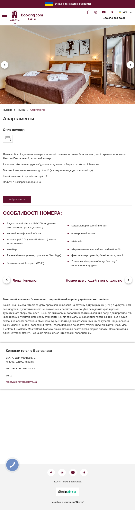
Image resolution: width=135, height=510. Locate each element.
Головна (7, 110)
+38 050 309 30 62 (114, 18)
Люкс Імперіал (25, 280)
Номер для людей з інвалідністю (94, 280)
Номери (21, 110)
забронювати (17, 199)
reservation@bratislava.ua (21, 382)
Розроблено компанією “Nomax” (67, 502)
